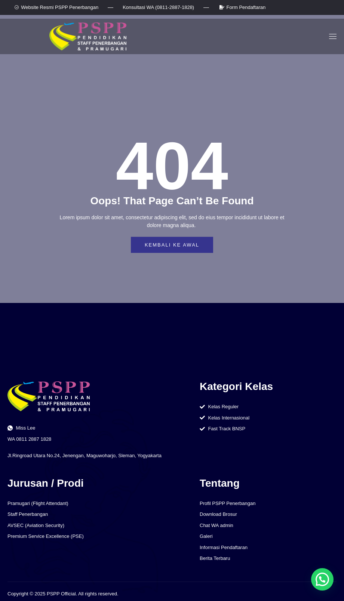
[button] (322, 579)
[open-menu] (331, 36)
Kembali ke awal (172, 245)
